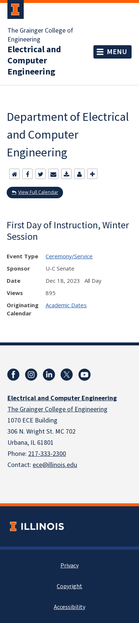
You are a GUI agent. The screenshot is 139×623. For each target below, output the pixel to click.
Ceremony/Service (69, 256)
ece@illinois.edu (55, 465)
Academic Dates (66, 305)
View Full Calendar (38, 192)
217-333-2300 (47, 453)
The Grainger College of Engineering (40, 35)
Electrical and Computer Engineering (34, 60)
